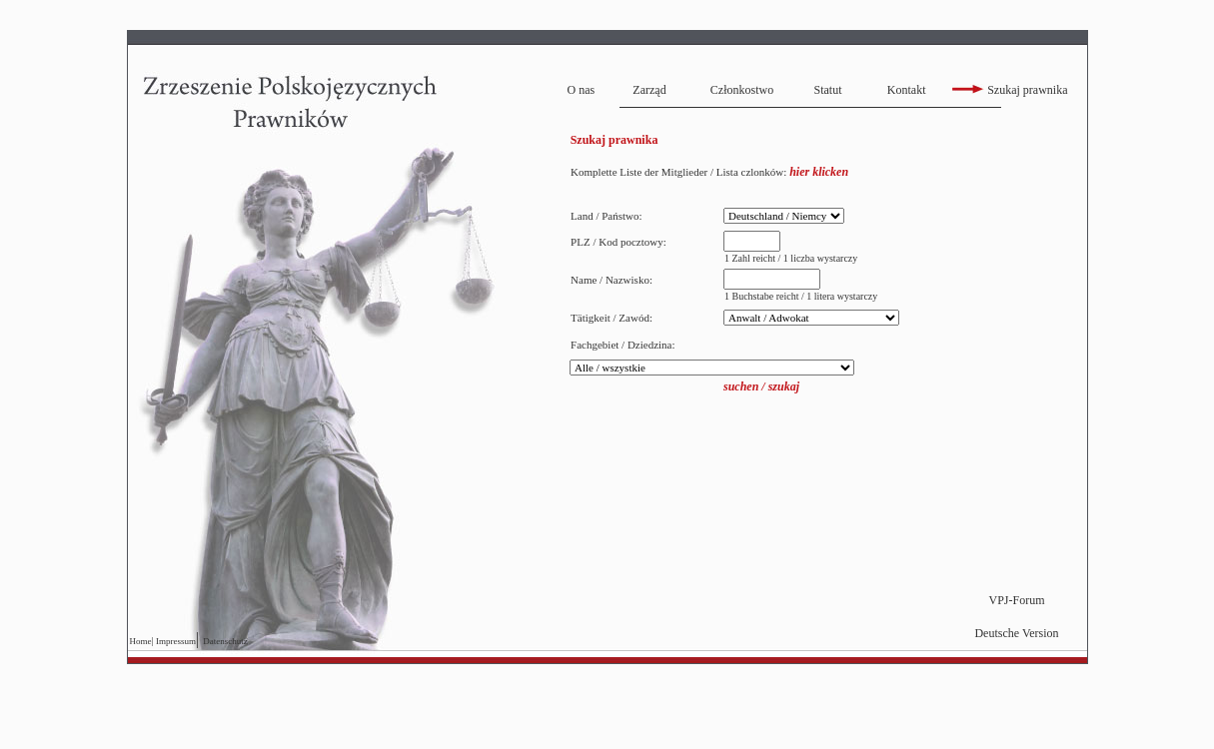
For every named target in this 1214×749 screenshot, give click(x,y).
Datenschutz (225, 641)
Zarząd (648, 90)
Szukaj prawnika (1009, 90)
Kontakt (906, 90)
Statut (827, 90)
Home (141, 641)
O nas (582, 90)
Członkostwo (741, 90)
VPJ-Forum (1016, 600)
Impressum (176, 641)
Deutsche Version (1016, 633)
